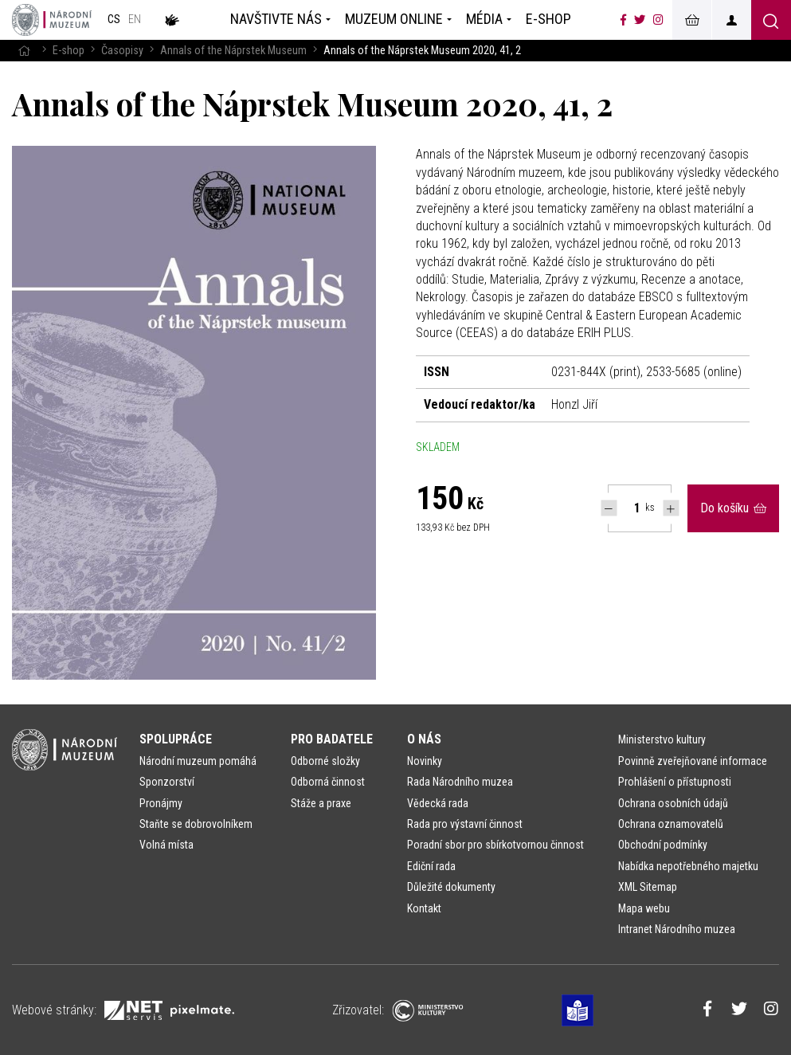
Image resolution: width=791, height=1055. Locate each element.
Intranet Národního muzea (676, 929)
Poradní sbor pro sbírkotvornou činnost (495, 844)
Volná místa (166, 844)
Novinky (424, 761)
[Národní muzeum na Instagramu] (658, 19)
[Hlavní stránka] (24, 50)
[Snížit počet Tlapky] (609, 508)
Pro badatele (332, 739)
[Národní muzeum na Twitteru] (639, 19)
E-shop (68, 50)
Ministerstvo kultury (662, 739)
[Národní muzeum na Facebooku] (623, 19)
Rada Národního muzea (460, 781)
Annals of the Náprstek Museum (233, 50)
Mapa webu (644, 908)
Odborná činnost (328, 781)
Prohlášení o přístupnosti (674, 781)
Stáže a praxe (321, 803)
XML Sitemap (647, 886)
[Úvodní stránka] (52, 20)
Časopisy (122, 50)
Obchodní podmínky (662, 844)
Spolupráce (175, 739)
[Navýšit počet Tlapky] (671, 508)
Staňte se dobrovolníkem (196, 824)
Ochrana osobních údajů (673, 803)
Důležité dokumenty (451, 886)
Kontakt (424, 908)
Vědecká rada (437, 803)
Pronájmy (160, 803)
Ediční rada (431, 866)
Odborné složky (325, 761)
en (134, 19)
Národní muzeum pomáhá (197, 761)
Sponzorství (166, 781)
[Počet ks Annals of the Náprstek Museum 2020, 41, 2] (628, 508)
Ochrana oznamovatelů (670, 824)
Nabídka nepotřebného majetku (688, 866)
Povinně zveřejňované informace (692, 761)
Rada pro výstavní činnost (465, 824)
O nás (424, 739)
